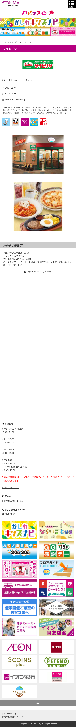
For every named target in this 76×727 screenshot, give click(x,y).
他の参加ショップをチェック (40, 272)
